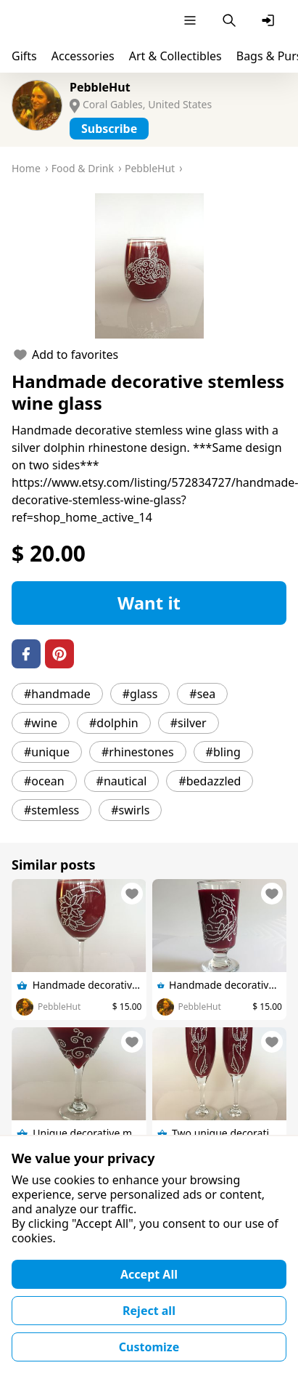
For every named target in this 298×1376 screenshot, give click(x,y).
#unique (47, 752)
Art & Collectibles (175, 56)
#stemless (51, 810)
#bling (223, 752)
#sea (202, 694)
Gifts (24, 56)
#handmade (57, 694)
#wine (40, 723)
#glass (140, 694)
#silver (188, 723)
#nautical (121, 781)
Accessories (83, 56)
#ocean (44, 781)
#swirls (130, 810)
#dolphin (113, 723)
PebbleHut (100, 87)
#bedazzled (209, 781)
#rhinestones (138, 752)
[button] (149, 266)
